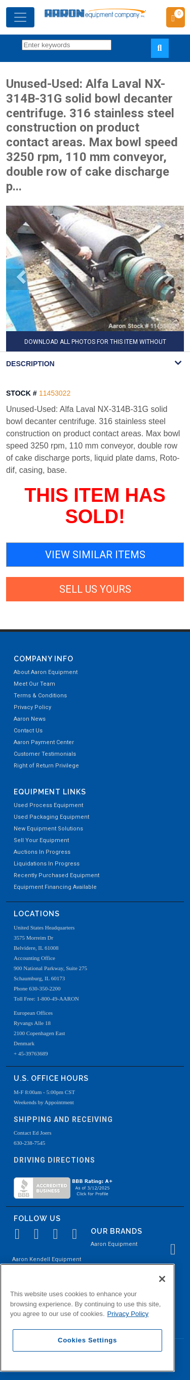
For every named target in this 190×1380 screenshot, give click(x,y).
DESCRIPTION (30, 364)
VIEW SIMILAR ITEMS (95, 555)
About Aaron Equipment (46, 672)
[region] (87, 1318)
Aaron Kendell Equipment (46, 1259)
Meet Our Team (34, 684)
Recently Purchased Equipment (56, 875)
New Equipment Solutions (48, 828)
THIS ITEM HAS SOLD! (95, 506)
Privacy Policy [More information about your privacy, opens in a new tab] (128, 1314)
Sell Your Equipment (41, 840)
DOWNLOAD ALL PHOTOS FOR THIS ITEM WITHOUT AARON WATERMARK (95, 344)
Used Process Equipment (48, 805)
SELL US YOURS (95, 589)
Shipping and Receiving (63, 1119)
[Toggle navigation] (20, 17)
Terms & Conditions (40, 695)
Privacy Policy (32, 707)
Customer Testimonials (45, 754)
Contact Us (28, 730)
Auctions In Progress (42, 852)
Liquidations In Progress (47, 863)
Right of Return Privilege (46, 765)
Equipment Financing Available (55, 887)
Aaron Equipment (114, 1244)
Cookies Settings (87, 1340)
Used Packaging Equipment (51, 817)
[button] (16, 279)
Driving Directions (54, 1160)
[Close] (162, 1279)
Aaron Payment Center (44, 742)
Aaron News (30, 719)
